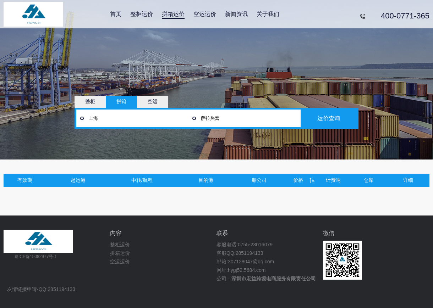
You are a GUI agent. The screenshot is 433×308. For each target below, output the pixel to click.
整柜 (90, 101)
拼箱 (121, 101)
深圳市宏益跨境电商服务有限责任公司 (273, 278)
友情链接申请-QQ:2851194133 (41, 289)
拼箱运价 (173, 14)
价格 (298, 180)
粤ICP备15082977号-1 (35, 256)
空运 (153, 101)
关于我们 (268, 14)
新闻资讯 (236, 14)
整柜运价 (141, 14)
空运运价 (204, 14)
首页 (115, 14)
